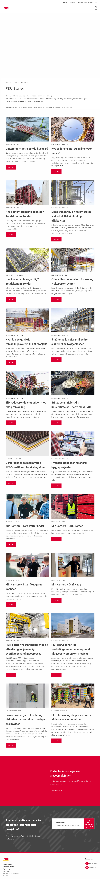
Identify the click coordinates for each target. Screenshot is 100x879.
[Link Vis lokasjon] (91, 867)
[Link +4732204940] (91, 863)
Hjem (7, 82)
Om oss (14, 82)
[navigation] (11, 167)
